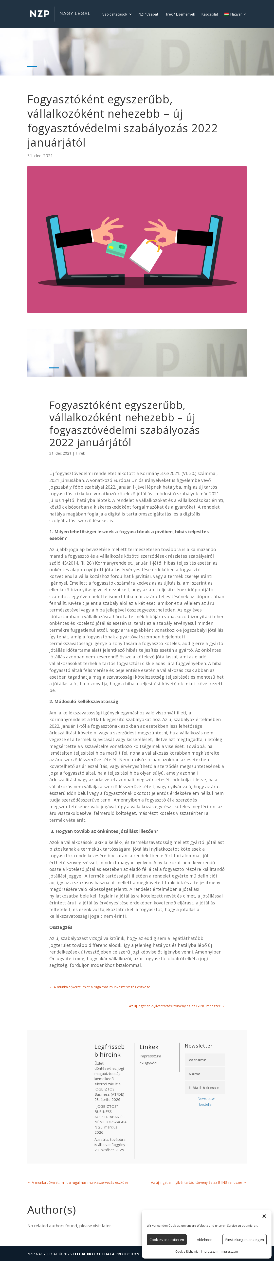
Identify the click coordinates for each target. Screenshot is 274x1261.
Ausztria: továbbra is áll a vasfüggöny (110, 1142)
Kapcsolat (209, 14)
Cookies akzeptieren (166, 1239)
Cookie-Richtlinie (187, 1251)
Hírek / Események (179, 14)
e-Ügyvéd (148, 1062)
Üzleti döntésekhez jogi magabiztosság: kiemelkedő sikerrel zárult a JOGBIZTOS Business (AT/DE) (109, 1079)
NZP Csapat (148, 14)
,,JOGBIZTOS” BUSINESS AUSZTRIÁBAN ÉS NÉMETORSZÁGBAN (110, 1116)
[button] (264, 1216)
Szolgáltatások (114, 14)
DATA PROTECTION (121, 1253)
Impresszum (209, 1251)
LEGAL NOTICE (88, 1253)
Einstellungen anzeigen (244, 1239)
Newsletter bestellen (206, 1101)
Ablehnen (204, 1239)
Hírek (80, 453)
